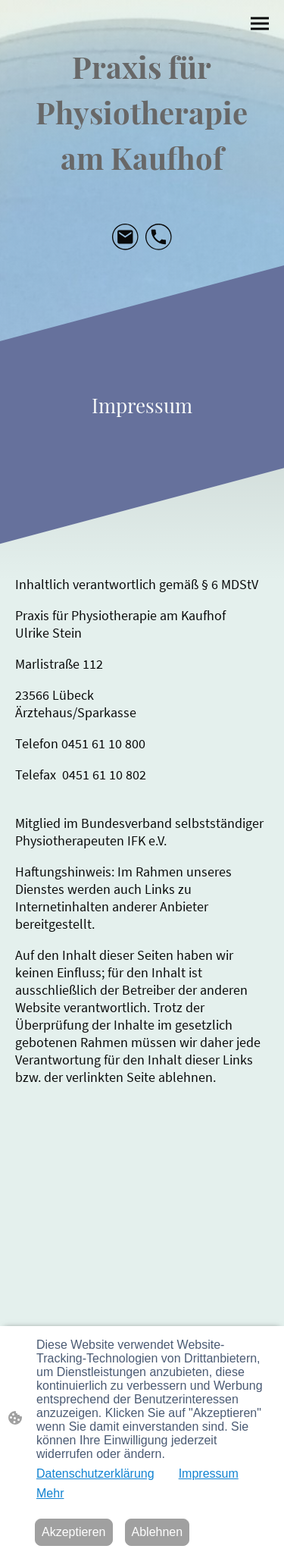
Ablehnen (157, 1531)
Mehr (50, 1493)
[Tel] (159, 237)
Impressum (209, 1473)
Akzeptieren (74, 1531)
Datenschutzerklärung (95, 1473)
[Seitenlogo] (142, 110)
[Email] (125, 237)
